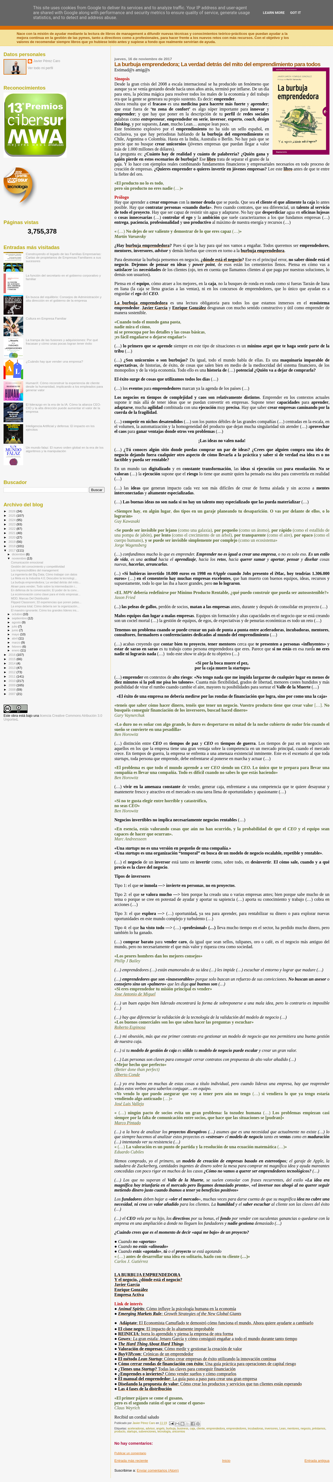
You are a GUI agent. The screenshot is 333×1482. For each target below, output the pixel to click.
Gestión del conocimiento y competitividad (38, 566)
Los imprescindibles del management (35, 570)
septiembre (20, 618)
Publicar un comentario (130, 1453)
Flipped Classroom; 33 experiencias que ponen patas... (46, 602)
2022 (12, 528)
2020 (12, 537)
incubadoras (255, 1428)
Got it (295, 13)
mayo (16, 634)
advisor (150, 1428)
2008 (12, 689)
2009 (12, 685)
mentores (293, 1428)
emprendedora (215, 1428)
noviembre (19, 558)
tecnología (163, 1431)
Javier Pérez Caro (46, 61)
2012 (12, 672)
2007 (12, 694)
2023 (12, 524)
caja (192, 1428)
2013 (12, 667)
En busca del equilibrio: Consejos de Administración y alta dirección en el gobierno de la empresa (64, 298)
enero (16, 650)
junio (15, 630)
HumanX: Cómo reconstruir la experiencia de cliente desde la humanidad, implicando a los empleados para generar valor (64, 386)
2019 (12, 541)
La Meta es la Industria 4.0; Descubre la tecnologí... (44, 578)
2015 (12, 659)
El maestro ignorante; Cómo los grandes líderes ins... (45, 610)
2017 (12, 550)
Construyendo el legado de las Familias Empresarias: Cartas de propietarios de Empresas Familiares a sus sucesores (63, 257)
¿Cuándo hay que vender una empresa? (54, 361)
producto (119, 1431)
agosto (17, 622)
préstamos (318, 1428)
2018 (12, 546)
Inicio (226, 1461)
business (182, 1428)
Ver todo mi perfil (40, 68)
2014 (12, 663)
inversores (271, 1428)
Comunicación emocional (27, 562)
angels (160, 1428)
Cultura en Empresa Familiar (46, 318)
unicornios (178, 1431)
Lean (282, 1428)
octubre (17, 614)
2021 (12, 533)
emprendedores (236, 1428)
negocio (305, 1428)
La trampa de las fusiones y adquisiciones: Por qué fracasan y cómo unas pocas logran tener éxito (62, 341)
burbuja (171, 1428)
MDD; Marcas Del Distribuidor (30, 598)
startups (132, 1431)
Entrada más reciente (131, 1461)
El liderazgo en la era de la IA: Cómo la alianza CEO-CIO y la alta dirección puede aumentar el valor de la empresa (63, 408)
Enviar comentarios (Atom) (158, 1470)
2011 (12, 676)
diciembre (19, 554)
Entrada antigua (316, 1461)
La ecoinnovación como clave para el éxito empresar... (45, 594)
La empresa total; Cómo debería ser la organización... (45, 606)
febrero (17, 646)
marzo (16, 642)
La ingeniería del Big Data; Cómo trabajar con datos (44, 574)
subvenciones (147, 1431)
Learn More (274, 13)
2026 (12, 511)
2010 (12, 680)
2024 (12, 520)
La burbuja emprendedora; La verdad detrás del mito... (46, 582)
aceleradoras (136, 1428)
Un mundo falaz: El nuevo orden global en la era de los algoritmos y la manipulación (64, 449)
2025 (12, 515)
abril (15, 638)
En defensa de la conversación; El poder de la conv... (45, 590)
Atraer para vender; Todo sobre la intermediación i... (44, 586)
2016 (12, 654)
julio (15, 626)
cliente (201, 1428)
